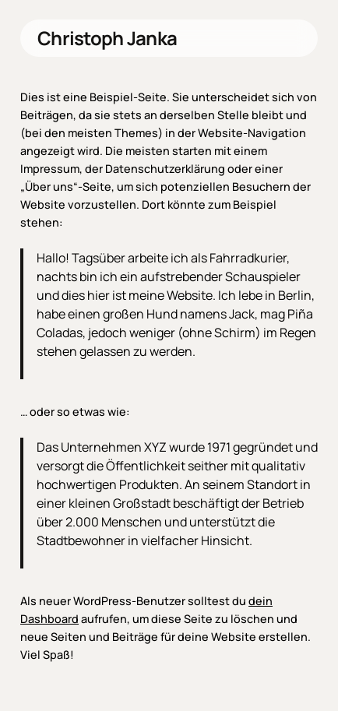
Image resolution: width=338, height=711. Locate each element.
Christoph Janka (107, 38)
